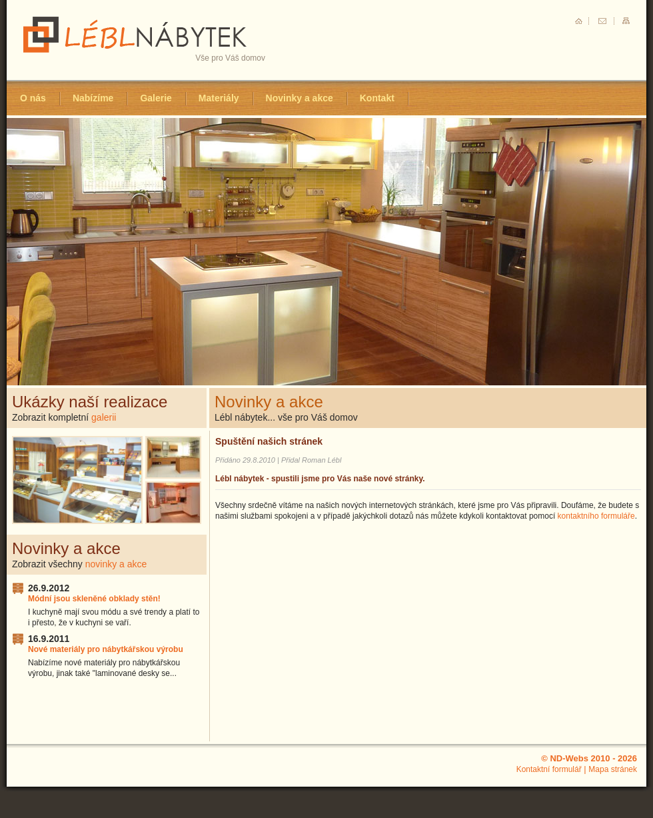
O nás (33, 98)
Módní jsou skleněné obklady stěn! (94, 598)
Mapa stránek (612, 769)
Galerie (155, 98)
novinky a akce (116, 564)
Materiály (219, 98)
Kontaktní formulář (549, 769)
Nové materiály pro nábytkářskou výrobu (105, 649)
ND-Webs (569, 758)
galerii (103, 417)
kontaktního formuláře (596, 516)
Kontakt (377, 98)
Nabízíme (93, 98)
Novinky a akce (299, 98)
